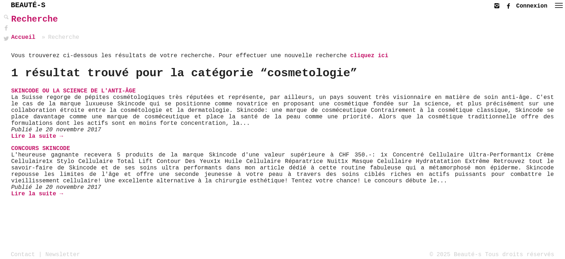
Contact (23, 254)
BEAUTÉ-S (28, 5)
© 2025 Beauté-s (455, 254)
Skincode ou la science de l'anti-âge (73, 91)
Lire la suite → (37, 136)
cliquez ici (369, 56)
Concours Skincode (40, 148)
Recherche (34, 19)
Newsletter (62, 254)
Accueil (23, 37)
